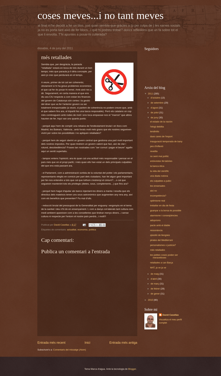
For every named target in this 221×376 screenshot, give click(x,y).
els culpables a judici (160, 181)
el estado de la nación (161, 121)
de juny (155, 117)
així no (153, 190)
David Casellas (171, 315)
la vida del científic (159, 171)
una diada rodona (159, 176)
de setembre (157, 102)
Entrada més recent (51, 342)
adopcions (155, 220)
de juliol (155, 112)
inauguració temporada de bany (166, 141)
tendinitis (154, 131)
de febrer (155, 288)
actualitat (71, 229)
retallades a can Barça (161, 262)
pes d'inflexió (156, 146)
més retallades (157, 250)
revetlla (154, 151)
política (92, 229)
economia (83, 229)
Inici (87, 342)
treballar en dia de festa (162, 205)
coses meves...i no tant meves (100, 15)
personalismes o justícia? (163, 245)
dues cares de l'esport (161, 136)
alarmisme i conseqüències (164, 215)
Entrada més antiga (123, 342)
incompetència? (158, 195)
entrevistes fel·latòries (161, 161)
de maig (155, 273)
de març (155, 283)
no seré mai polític (159, 156)
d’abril (154, 278)
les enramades (157, 186)
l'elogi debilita (157, 126)
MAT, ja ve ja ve (158, 267)
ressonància (156, 230)
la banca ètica (157, 166)
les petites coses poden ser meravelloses (164, 256)
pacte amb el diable (160, 225)
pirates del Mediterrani (161, 240)
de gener (155, 293)
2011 (151, 93)
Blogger (132, 369)
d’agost (155, 107)
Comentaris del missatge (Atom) (69, 349)
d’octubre (156, 97)
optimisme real (157, 200)
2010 (151, 300)
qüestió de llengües (160, 235)
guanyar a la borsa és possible (165, 210)
